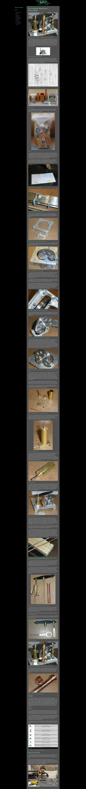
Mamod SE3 (17, 15)
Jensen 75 (17, 14)
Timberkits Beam (18, 18)
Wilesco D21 (17, 19)
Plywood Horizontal (18, 23)
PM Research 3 (18, 16)
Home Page (16, 9)
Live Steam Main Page (18, 12)
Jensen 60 (17, 13)
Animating (17, 24)
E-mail (16, 10)
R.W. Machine (33, 39)
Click (37, 750)
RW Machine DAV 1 (18, 17)
